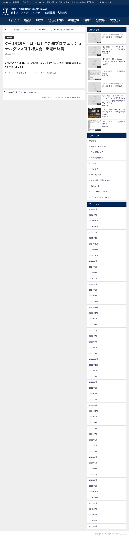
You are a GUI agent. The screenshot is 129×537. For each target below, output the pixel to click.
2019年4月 (93, 526)
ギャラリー (95, 169)
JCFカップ (95, 186)
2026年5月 (93, 209)
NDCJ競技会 (96, 175)
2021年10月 (94, 411)
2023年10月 (94, 313)
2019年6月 (93, 515)
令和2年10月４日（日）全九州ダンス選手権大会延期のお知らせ (51, 103)
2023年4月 (93, 342)
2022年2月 (93, 405)
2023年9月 (93, 319)
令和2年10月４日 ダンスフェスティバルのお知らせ (31, 96)
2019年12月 (94, 492)
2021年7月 (93, 428)
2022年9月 (93, 371)
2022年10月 (94, 365)
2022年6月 (93, 382)
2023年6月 (93, 330)
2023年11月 (94, 307)
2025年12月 (94, 221)
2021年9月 (93, 417)
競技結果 (92, 163)
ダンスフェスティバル (100, 197)
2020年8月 (93, 457)
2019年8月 (93, 509)
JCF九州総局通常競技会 (100, 180)
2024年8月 (93, 267)
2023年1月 (93, 353)
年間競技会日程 (97, 157)
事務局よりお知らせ (99, 146)
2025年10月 (94, 226)
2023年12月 (94, 301)
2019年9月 (93, 503)
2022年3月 (93, 399)
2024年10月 (94, 255)
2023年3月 (93, 348)
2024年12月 (94, 244)
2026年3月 (93, 215)
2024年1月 (93, 296)
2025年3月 (93, 232)
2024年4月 (93, 284)
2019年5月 (93, 520)
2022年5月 (93, 388)
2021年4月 (93, 445)
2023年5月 (93, 336)
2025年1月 (93, 238)
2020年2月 (93, 486)
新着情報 (10, 40)
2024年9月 (93, 261)
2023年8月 (93, 324)
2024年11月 (94, 250)
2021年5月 (93, 440)
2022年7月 (93, 376)
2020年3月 (93, 480)
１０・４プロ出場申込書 (20, 75)
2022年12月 (94, 359)
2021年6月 (93, 434)
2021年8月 (93, 422)
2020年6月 (93, 469)
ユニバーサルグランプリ (100, 191)
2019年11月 (94, 497)
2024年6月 (93, 273)
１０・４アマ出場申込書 (48, 75)
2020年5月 (93, 474)
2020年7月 (93, 463)
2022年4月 (93, 394)
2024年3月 (93, 290)
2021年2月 (93, 451)
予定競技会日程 (97, 152)
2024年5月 (93, 278)
